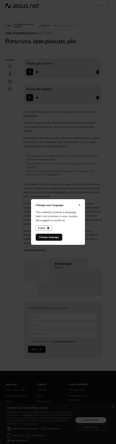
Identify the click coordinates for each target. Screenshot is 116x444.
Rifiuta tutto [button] (91, 427)
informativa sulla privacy (64, 341)
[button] (39, 440)
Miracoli (45, 26)
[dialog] (58, 423)
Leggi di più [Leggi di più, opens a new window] (32, 423)
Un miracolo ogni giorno (24, 25)
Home (8, 26)
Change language (49, 237)
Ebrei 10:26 (30, 115)
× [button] (113, 406)
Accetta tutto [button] (91, 420)
